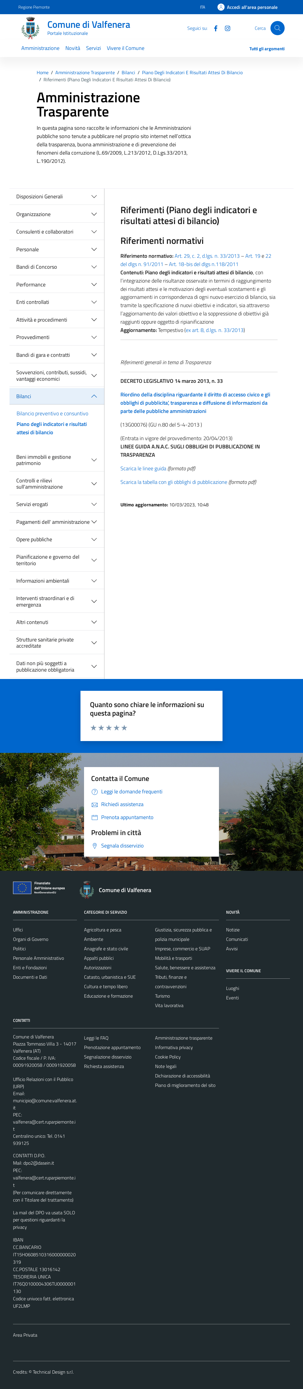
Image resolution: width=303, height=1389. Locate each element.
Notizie (233, 929)
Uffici (18, 929)
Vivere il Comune (125, 48)
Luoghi (232, 988)
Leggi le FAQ (96, 1037)
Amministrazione (40, 48)
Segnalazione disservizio (107, 1056)
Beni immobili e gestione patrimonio (43, 460)
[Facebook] (213, 27)
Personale (27, 249)
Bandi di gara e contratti (43, 355)
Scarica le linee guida (143, 468)
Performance (31, 285)
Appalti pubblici (99, 958)
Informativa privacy (174, 1047)
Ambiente (93, 939)
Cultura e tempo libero (106, 986)
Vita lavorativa (169, 1005)
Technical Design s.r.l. (53, 1371)
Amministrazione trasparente (183, 1037)
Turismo (162, 995)
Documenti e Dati (30, 976)
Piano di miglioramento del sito (185, 1085)
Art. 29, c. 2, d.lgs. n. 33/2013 (207, 256)
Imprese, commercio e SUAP (182, 948)
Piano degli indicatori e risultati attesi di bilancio (52, 428)
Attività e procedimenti (41, 320)
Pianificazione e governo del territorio (47, 560)
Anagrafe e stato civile (106, 948)
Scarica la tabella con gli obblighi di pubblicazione (173, 482)
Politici (19, 948)
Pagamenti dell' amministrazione (53, 522)
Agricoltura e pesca (102, 929)
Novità (72, 48)
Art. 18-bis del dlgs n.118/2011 (203, 264)
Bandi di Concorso (36, 267)
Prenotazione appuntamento (112, 1047)
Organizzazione (33, 214)
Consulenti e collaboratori (44, 232)
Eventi (232, 997)
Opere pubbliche (34, 539)
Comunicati (237, 939)
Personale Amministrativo (38, 958)
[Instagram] (225, 27)
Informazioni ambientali (42, 581)
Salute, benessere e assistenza (185, 967)
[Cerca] (277, 28)
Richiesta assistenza (104, 1066)
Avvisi (232, 948)
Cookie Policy (168, 1056)
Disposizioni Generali (39, 196)
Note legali (165, 1066)
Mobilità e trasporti (173, 958)
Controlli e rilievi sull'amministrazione (39, 483)
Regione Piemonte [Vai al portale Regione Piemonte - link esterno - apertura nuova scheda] (34, 7)
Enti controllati (32, 302)
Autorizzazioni (97, 967)
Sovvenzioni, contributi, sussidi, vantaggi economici (51, 375)
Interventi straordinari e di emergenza (45, 601)
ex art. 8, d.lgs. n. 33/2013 (215, 330)
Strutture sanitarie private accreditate (45, 643)
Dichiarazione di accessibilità (182, 1075)
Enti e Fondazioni (30, 967)
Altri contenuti (32, 622)
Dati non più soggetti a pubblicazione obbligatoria (45, 666)
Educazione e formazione (108, 995)
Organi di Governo (30, 939)
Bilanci (23, 396)
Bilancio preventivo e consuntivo (52, 413)
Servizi (93, 48)
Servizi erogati (32, 504)
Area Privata (25, 1334)
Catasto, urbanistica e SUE (110, 976)
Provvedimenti (32, 337)
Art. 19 (252, 256)
